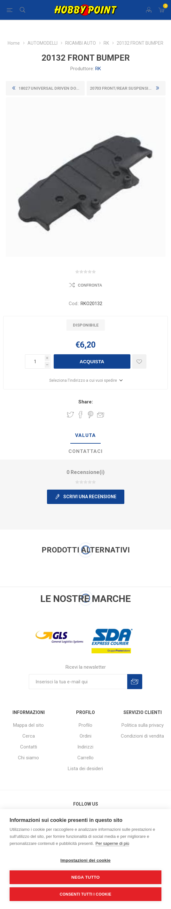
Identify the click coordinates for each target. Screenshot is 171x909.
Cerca (28, 736)
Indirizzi (85, 747)
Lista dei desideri (85, 768)
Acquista (92, 361)
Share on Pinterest (90, 414)
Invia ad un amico (100, 414)
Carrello (85, 758)
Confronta (90, 285)
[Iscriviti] (78, 681)
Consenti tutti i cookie (85, 894)
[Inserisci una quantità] (35, 361)
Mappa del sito (28, 725)
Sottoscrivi (134, 681)
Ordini (85, 736)
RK (98, 68)
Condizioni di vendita (142, 736)
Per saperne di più (112, 843)
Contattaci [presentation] (85, 451)
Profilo (85, 725)
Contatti (28, 747)
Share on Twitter (70, 414)
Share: (85, 402)
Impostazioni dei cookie (85, 860)
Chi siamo (28, 758)
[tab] (85, 436)
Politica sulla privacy (142, 725)
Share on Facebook (80, 414)
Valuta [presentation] (85, 435)
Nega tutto (85, 877)
